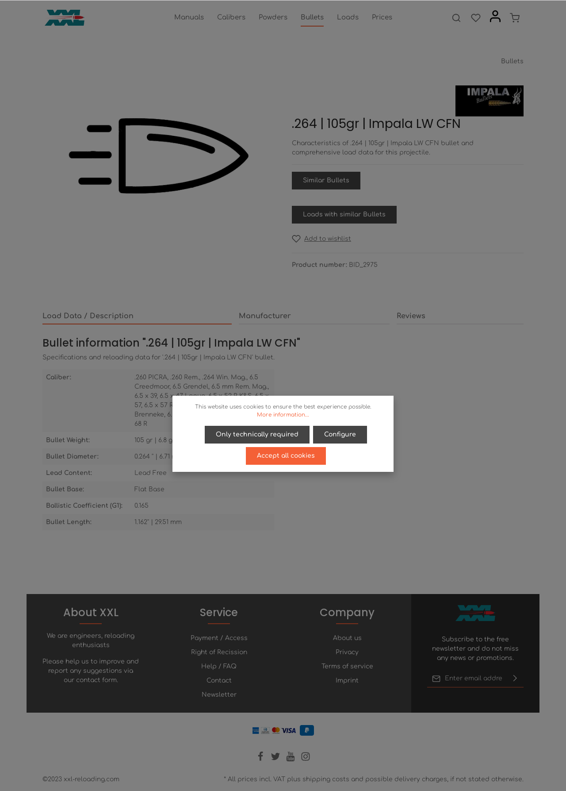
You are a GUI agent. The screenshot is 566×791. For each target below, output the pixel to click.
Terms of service (347, 666)
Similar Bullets (326, 180)
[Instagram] (305, 759)
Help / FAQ (219, 666)
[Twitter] (276, 759)
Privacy (347, 652)
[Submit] (515, 678)
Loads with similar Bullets (344, 214)
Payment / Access (219, 638)
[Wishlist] (476, 18)
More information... (283, 415)
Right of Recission (219, 652)
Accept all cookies (286, 455)
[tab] (137, 316)
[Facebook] (261, 759)
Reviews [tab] (411, 316)
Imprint (347, 680)
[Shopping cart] (515, 18)
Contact (219, 680)
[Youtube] (291, 759)
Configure (340, 434)
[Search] (456, 18)
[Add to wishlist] (321, 238)
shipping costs (325, 779)
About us (347, 638)
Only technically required (257, 434)
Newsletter (219, 694)
